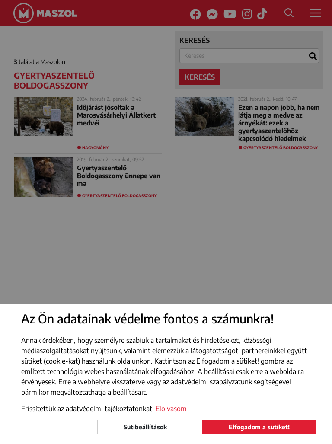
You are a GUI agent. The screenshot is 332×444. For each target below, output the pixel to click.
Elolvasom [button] (171, 408)
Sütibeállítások (145, 427)
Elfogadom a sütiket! (259, 427)
